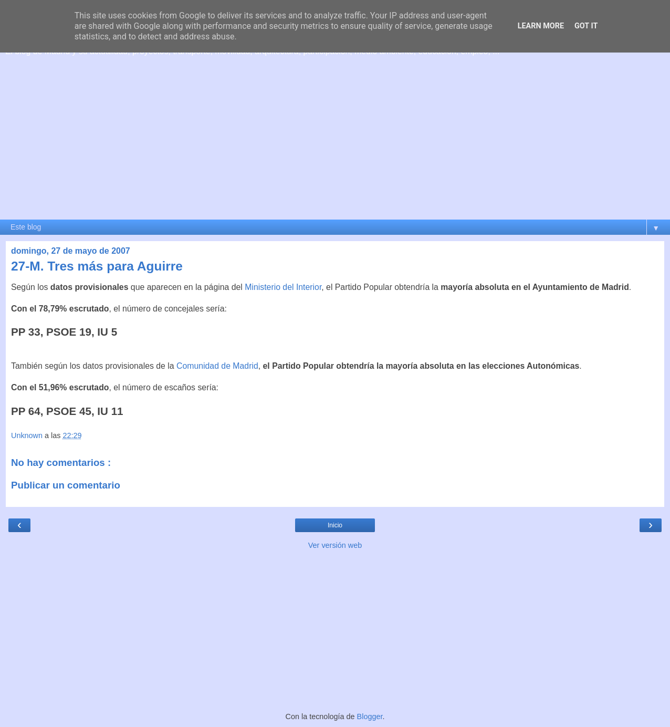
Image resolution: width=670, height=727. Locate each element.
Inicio (335, 525)
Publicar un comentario (65, 485)
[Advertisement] (335, 140)
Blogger (370, 716)
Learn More (541, 26)
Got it (586, 26)
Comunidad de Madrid (217, 365)
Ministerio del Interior (283, 287)
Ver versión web (335, 545)
